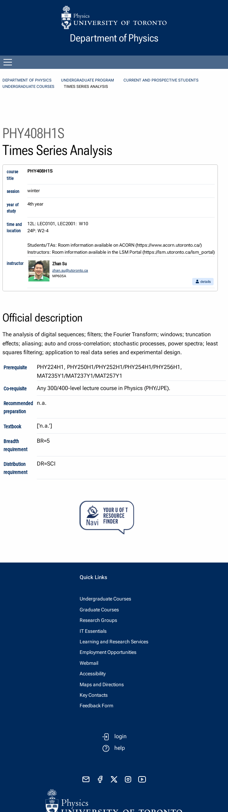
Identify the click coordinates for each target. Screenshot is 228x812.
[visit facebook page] (100, 779)
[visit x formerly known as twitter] (114, 779)
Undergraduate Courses (28, 86)
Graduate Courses (99, 609)
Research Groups (98, 620)
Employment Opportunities (108, 652)
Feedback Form (96, 705)
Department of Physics (27, 80)
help (119, 748)
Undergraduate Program (87, 80)
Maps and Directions (102, 684)
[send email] (86, 779)
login (120, 736)
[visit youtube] (142, 779)
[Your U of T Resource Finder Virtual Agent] (114, 517)
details (203, 281)
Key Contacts (94, 695)
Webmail (89, 663)
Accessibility (93, 673)
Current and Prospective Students (161, 80)
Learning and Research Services (114, 641)
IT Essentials (93, 631)
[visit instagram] (128, 779)
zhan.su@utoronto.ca (70, 270)
